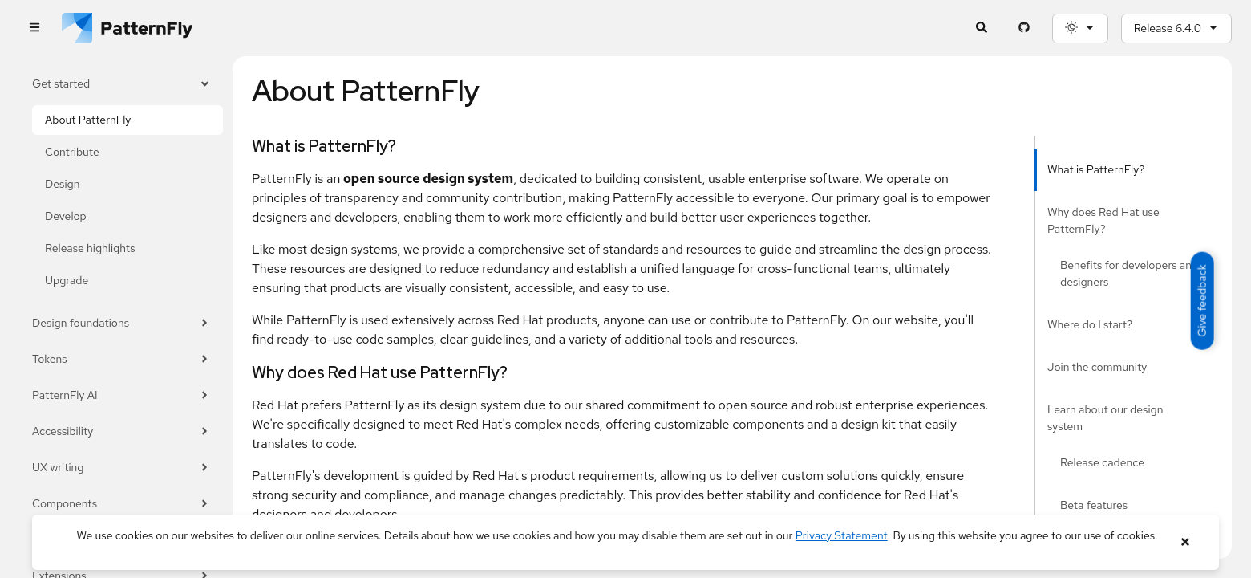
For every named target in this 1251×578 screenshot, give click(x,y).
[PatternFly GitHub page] (1024, 28)
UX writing (121, 467)
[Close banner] (1185, 542)
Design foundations (121, 323)
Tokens (121, 359)
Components (121, 503)
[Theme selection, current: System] (1080, 28)
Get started (121, 83)
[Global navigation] (34, 28)
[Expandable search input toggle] (982, 28)
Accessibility (121, 431)
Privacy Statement (842, 535)
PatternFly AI (121, 395)
